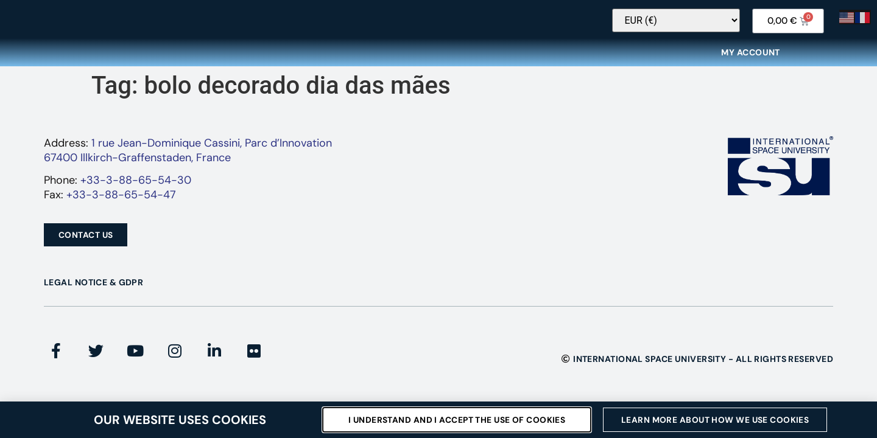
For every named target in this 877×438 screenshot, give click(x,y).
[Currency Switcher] (689, 28)
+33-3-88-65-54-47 (121, 202)
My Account (750, 60)
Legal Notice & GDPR (93, 290)
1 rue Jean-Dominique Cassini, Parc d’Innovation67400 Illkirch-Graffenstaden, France (188, 158)
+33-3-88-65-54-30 (135, 188)
